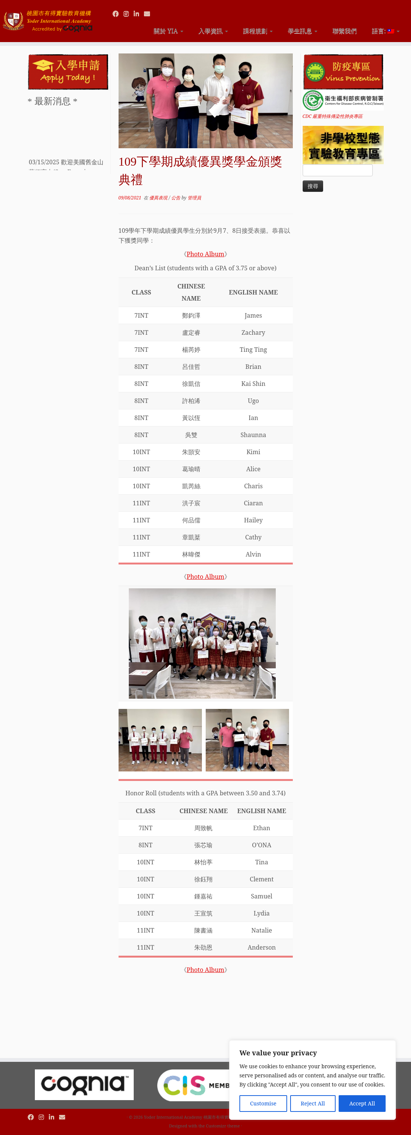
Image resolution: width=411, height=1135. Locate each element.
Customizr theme (223, 1126)
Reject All (313, 1103)
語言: (386, 31)
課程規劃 (258, 31)
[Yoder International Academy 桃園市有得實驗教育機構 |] (48, 18)
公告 (176, 197)
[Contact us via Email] (149, 13)
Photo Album (205, 254)
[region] (312, 1080)
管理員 (194, 197)
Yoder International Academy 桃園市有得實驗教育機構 (196, 1117)
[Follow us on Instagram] (128, 13)
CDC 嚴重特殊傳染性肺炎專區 (333, 116)
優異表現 (159, 197)
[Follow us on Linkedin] (139, 13)
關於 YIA (168, 31)
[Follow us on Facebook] (118, 13)
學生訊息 (302, 31)
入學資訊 (213, 31)
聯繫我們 (345, 31)
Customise (263, 1103)
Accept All (362, 1103)
